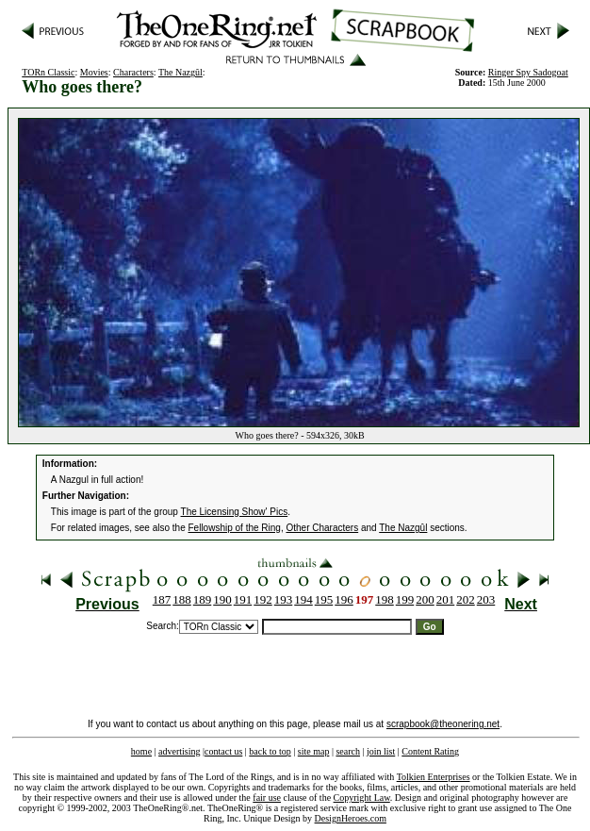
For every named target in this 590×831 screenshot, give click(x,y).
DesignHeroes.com (350, 818)
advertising (179, 751)
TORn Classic (48, 72)
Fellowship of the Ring (234, 528)
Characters (133, 72)
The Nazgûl (180, 72)
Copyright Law (362, 797)
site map (314, 751)
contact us (223, 751)
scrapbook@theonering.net (443, 724)
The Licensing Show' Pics (234, 512)
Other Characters (322, 528)
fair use (267, 797)
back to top (269, 751)
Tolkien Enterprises (433, 777)
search (348, 751)
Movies (94, 72)
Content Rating (430, 751)
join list (381, 751)
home (141, 751)
